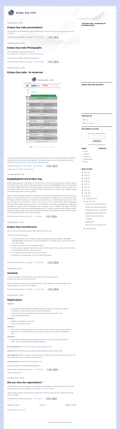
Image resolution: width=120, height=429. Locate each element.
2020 (86, 172)
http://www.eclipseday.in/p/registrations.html (37, 347)
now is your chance (48, 388)
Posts (86, 120)
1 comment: (38, 216)
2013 (86, 187)
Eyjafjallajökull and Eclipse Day (24, 179)
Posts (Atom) (21, 410)
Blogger (68, 422)
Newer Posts (13, 405)
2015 (86, 181)
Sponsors (87, 156)
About (86, 162)
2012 (86, 190)
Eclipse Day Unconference (22, 227)
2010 (86, 196)
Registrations (28, 169)
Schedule (12, 273)
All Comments (88, 123)
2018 (86, 175)
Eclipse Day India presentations (25, 27)
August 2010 (90, 198)
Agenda (15, 169)
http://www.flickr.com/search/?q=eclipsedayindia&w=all (25, 54)
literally (67, 185)
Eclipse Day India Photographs (24, 47)
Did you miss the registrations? (24, 382)
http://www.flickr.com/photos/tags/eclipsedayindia (32, 162)
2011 (86, 193)
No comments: (39, 37)
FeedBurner (101, 145)
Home (42, 405)
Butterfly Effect (40, 183)
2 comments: (38, 398)
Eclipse (21, 169)
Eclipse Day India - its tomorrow (25, 72)
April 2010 (89, 201)
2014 (86, 184)
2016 (86, 178)
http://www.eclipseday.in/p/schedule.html (22, 279)
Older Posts (70, 405)
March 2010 (90, 228)
